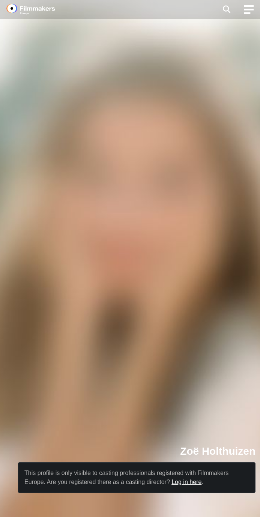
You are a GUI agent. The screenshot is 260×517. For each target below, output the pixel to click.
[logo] (40, 9)
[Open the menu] (226, 9)
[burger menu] (248, 9)
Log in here (186, 482)
